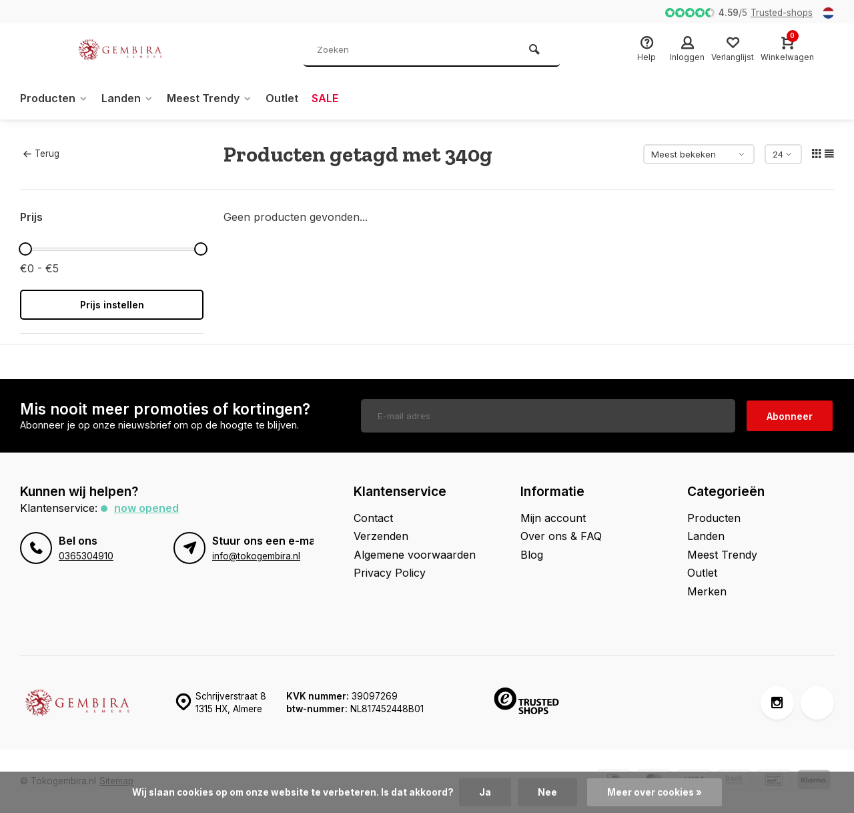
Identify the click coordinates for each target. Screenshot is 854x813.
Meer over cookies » (654, 792)
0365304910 (86, 556)
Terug (41, 153)
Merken (707, 591)
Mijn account (553, 518)
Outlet (282, 98)
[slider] (25, 249)
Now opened (146, 508)
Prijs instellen (112, 304)
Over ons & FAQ (561, 536)
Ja (485, 792)
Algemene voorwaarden (415, 554)
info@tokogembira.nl (256, 556)
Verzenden (381, 536)
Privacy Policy (390, 572)
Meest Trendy (209, 98)
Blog (531, 554)
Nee (547, 792)
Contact (373, 518)
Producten (54, 98)
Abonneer (790, 416)
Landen (127, 98)
